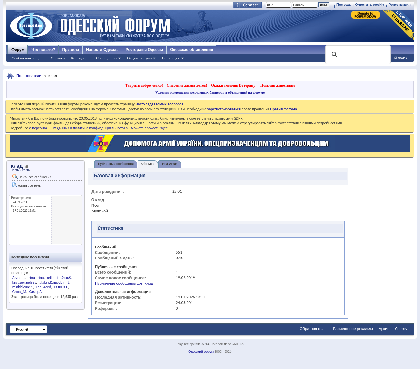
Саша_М (19, 292)
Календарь (80, 58)
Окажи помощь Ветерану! (234, 85)
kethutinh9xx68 (59, 277)
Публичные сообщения (116, 164)
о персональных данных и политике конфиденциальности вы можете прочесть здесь (99, 128)
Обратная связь (313, 328)
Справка (58, 58)
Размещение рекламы (353, 328)
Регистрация (399, 4)
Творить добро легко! (144, 85)
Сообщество (106, 58)
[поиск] (357, 54)
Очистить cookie (369, 4)
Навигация (170, 58)
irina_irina (36, 277)
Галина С (61, 287)
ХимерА (35, 292)
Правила (70, 49)
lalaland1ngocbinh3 (53, 282)
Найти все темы (26, 185)
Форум (17, 49)
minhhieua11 (22, 287)
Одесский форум (201, 351)
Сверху (401, 328)
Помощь (343, 4)
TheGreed (43, 287)
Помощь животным (277, 85)
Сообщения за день (28, 58)
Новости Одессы (102, 49)
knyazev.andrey (24, 282)
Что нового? (43, 49)
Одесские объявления (191, 49)
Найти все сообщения (31, 176)
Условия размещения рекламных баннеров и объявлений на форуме (210, 92)
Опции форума (139, 58)
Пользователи (28, 75)
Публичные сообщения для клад (124, 283)
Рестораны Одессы (144, 49)
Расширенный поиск (390, 58)
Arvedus (18, 277)
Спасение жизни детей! (187, 85)
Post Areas (169, 164)
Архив (384, 328)
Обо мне (147, 164)
